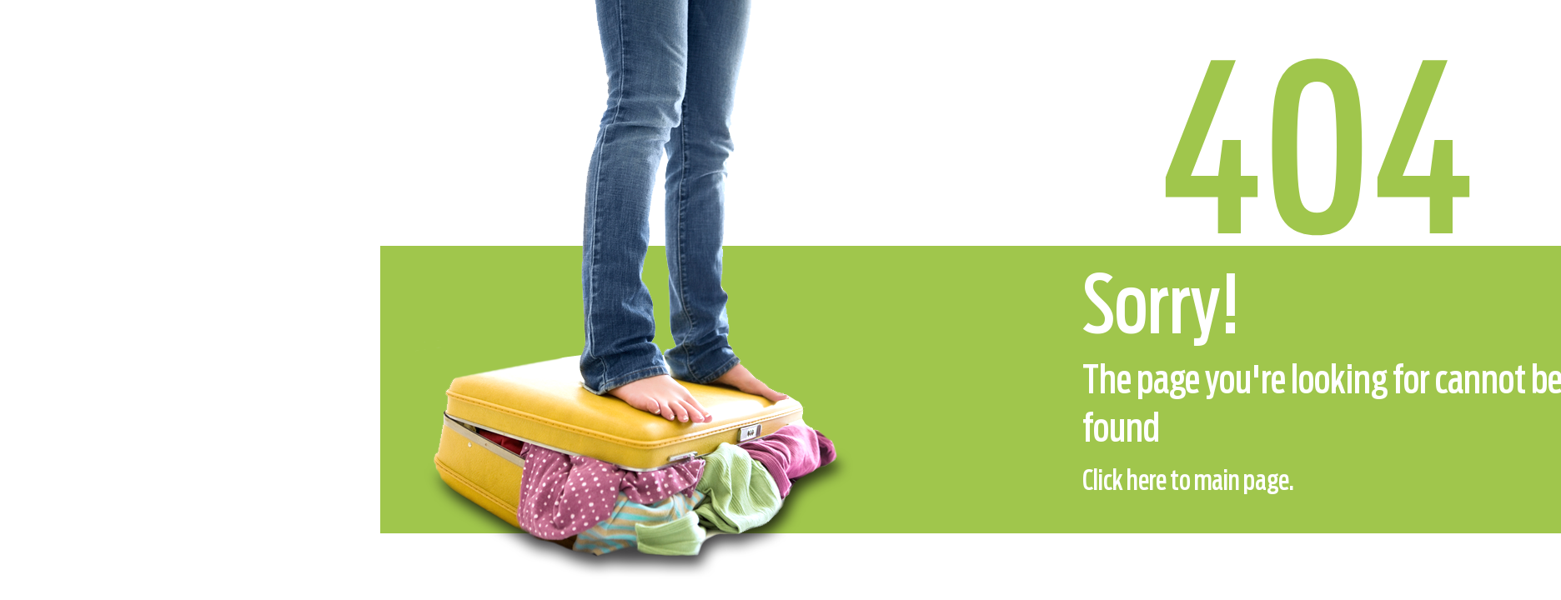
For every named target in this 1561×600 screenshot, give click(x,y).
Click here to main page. (1188, 482)
